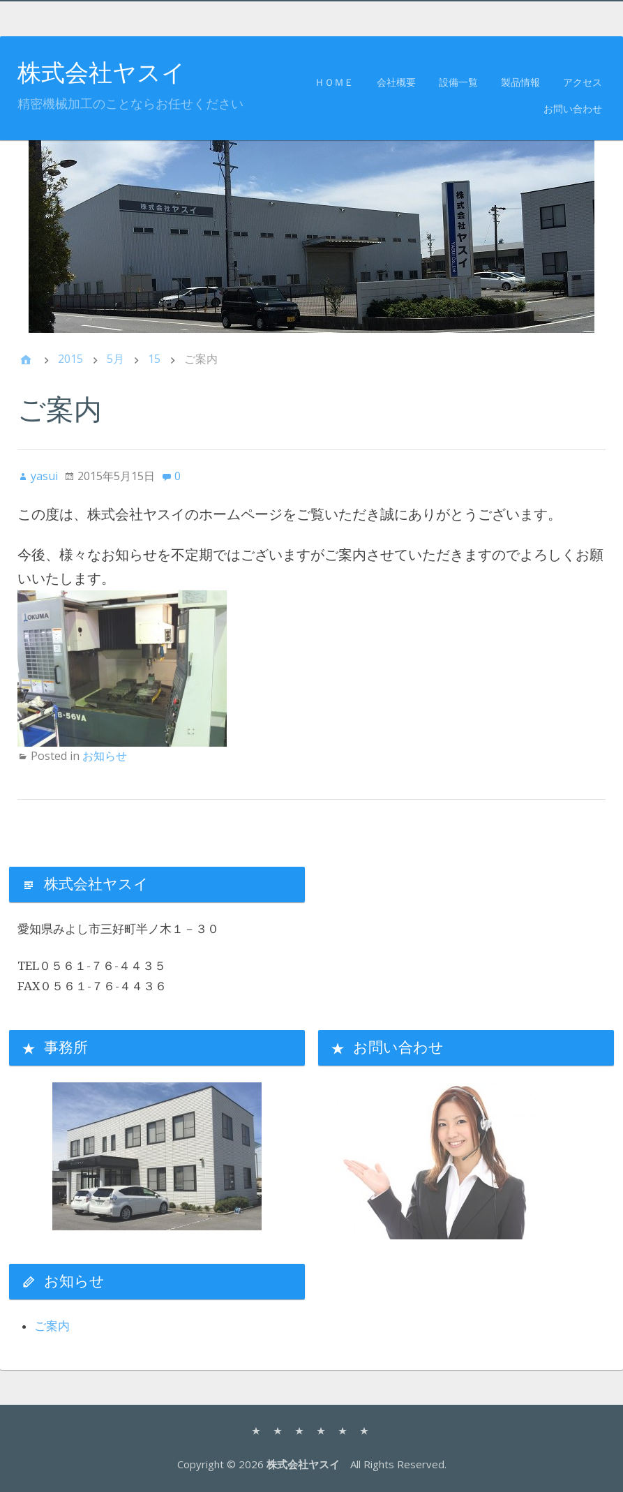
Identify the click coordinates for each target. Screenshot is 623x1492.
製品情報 (520, 83)
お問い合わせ (572, 109)
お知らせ (104, 755)
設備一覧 (458, 83)
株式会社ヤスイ (101, 73)
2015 (70, 358)
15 (154, 358)
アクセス (582, 83)
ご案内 (52, 1326)
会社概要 (396, 83)
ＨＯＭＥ (334, 83)
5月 (115, 358)
